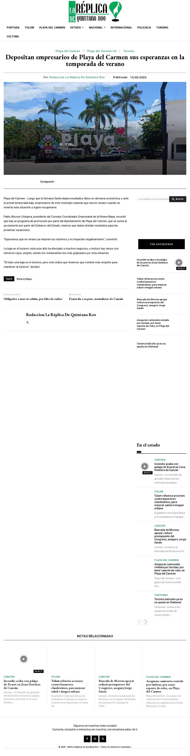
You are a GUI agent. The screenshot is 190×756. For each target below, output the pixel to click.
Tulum (158, 491)
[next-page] (145, 622)
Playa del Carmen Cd (102, 51)
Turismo (129, 51)
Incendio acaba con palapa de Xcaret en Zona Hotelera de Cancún (152, 262)
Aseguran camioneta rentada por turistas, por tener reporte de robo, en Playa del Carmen (153, 324)
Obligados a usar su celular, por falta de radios (33, 299)
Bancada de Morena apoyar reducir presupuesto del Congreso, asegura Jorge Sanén (152, 304)
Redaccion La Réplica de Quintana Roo (77, 77)
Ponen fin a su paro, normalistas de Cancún (96, 299)
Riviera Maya (24, 279)
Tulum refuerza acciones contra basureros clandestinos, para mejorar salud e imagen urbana (151, 283)
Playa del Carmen (68, 51)
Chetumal (161, 595)
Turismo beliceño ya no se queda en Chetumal (151, 345)
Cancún (159, 460)
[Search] (177, 199)
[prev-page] (139, 622)
